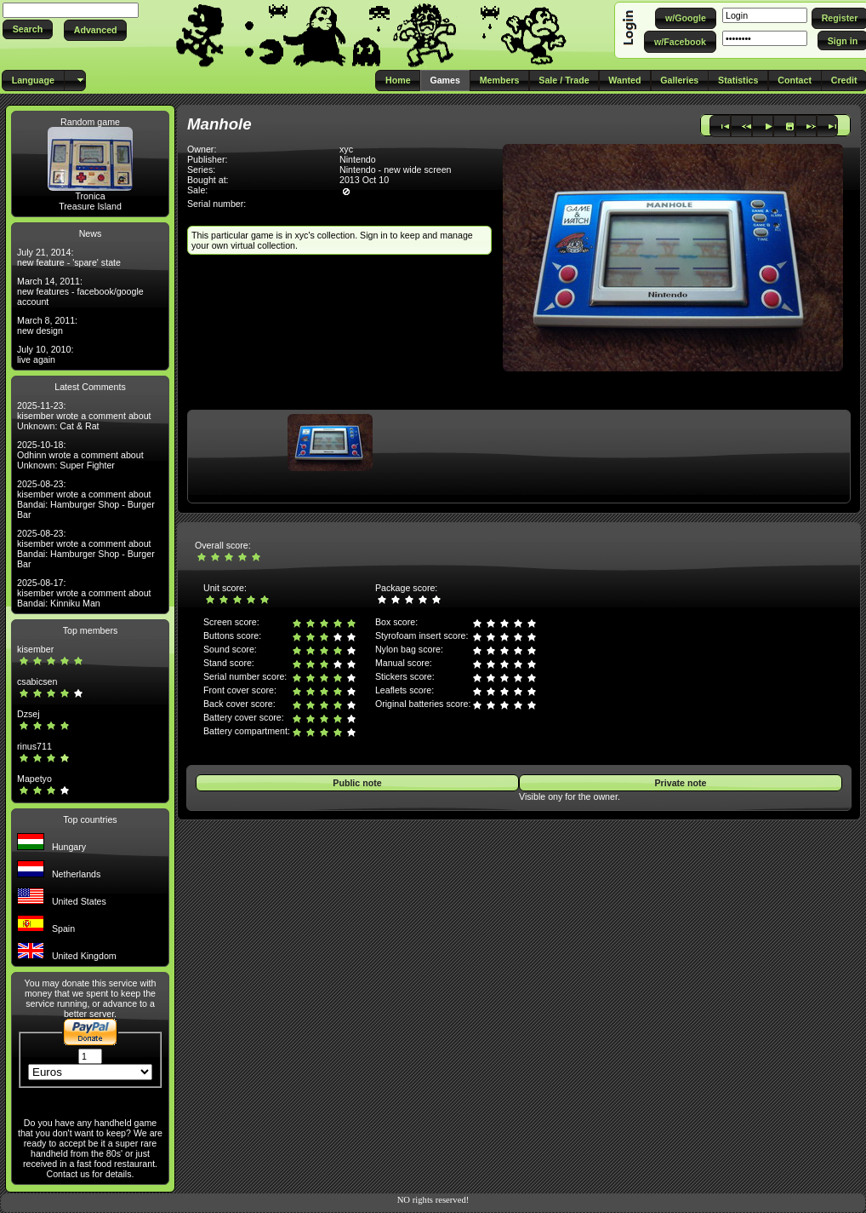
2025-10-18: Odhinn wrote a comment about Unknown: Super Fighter (80, 455)
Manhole (219, 124)
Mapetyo (34, 778)
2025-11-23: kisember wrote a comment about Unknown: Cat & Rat (84, 415)
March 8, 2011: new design (47, 325)
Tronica (90, 196)
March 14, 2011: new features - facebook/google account (80, 291)
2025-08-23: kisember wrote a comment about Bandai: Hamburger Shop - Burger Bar (86, 499)
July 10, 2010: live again (45, 354)
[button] (28, 29)
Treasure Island (90, 206)
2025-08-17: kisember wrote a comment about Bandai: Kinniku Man (84, 593)
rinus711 (34, 746)
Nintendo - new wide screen (395, 169)
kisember (35, 649)
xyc (346, 149)
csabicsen (37, 681)
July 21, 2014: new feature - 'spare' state (69, 257)
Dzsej (28, 714)
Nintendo (357, 159)
